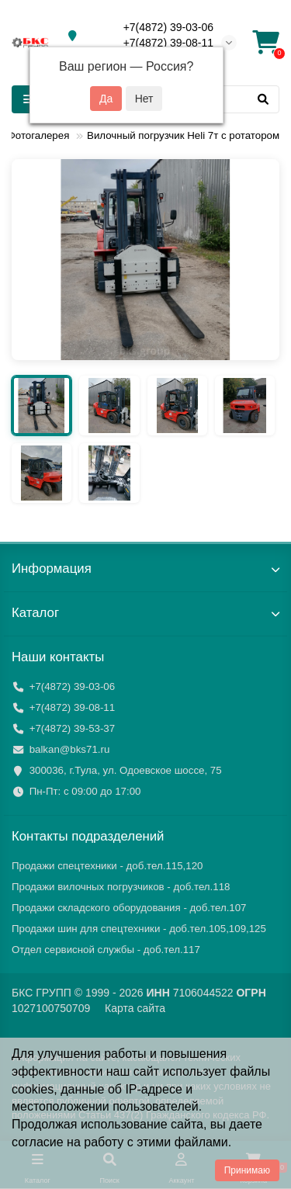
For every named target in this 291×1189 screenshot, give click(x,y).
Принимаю (247, 1170)
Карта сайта (135, 1008)
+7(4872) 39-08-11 (168, 42)
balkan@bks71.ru (69, 749)
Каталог (145, 612)
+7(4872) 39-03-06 (168, 27)
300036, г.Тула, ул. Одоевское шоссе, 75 (125, 770)
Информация (145, 568)
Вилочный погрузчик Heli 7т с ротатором (183, 135)
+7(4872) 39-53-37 (72, 728)
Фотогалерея (39, 135)
